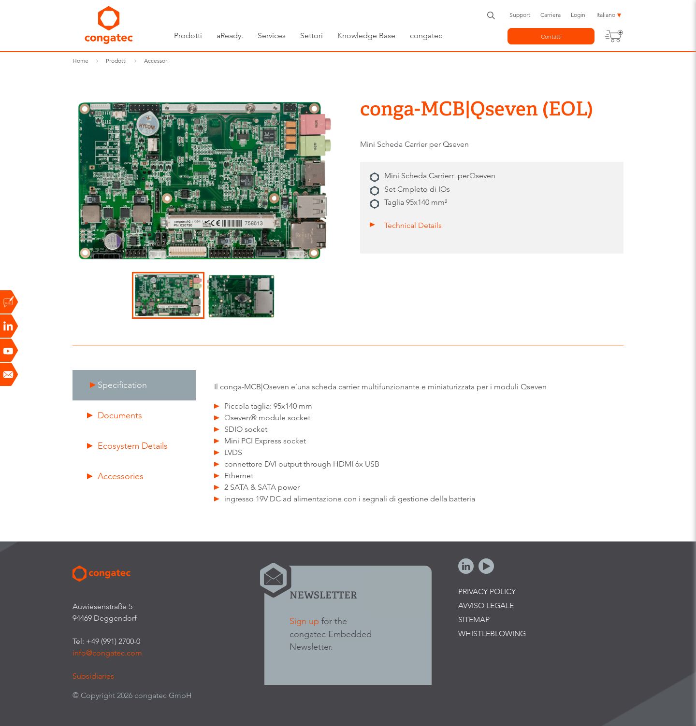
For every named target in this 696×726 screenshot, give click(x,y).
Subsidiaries (93, 676)
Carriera (550, 14)
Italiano (605, 14)
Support (519, 14)
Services (272, 35)
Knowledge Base (366, 35)
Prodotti (188, 35)
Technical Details (413, 225)
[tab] (134, 385)
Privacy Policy (487, 591)
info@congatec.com (107, 652)
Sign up (304, 620)
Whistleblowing (492, 633)
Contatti (551, 36)
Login (578, 14)
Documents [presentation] (120, 415)
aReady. (230, 35)
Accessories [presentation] (121, 476)
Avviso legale (486, 605)
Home (80, 60)
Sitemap (474, 619)
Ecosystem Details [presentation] (133, 445)
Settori (311, 35)
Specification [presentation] (122, 384)
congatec (426, 35)
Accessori (156, 60)
